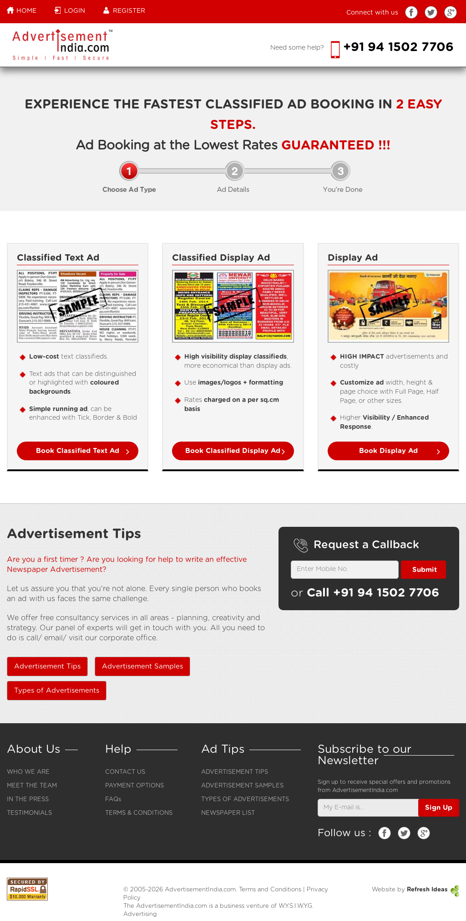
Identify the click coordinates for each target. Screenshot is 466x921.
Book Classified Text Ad (77, 451)
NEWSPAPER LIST (228, 813)
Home (21, 10)
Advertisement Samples (142, 666)
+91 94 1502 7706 (392, 47)
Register (124, 10)
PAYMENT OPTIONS (134, 786)
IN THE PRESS (28, 800)
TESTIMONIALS (29, 813)
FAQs (113, 800)
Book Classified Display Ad (232, 451)
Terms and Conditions (270, 890)
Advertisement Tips (47, 666)
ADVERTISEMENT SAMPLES (242, 786)
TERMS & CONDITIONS (138, 813)
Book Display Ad (388, 451)
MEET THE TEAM (32, 786)
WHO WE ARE (28, 772)
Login (70, 10)
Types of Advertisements (56, 690)
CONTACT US (125, 772)
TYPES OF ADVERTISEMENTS (245, 800)
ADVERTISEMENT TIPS (234, 772)
